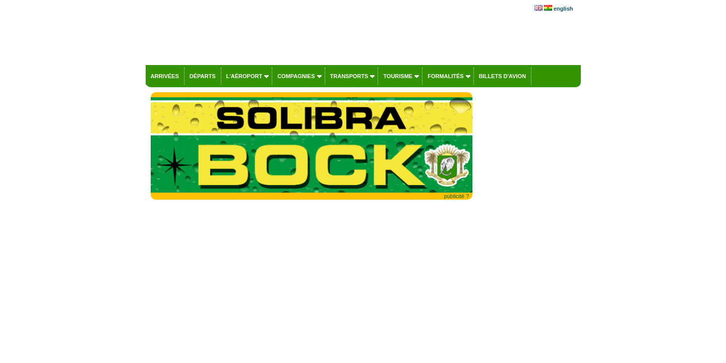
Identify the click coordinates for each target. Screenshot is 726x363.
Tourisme (397, 76)
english (563, 9)
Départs (203, 76)
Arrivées (165, 76)
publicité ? (456, 196)
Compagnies (296, 76)
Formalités (446, 76)
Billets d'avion (502, 76)
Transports (349, 76)
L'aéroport (244, 76)
